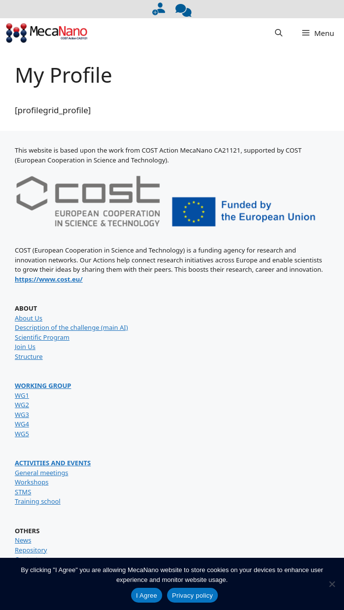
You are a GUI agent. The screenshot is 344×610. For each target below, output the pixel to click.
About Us (28, 318)
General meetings (41, 472)
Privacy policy (192, 595)
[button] (278, 33)
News (23, 540)
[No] (332, 584)
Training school (38, 501)
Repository (31, 550)
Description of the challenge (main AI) (71, 327)
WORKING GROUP (43, 385)
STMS (23, 491)
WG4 (22, 423)
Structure (29, 356)
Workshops (31, 482)
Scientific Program (42, 337)
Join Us (25, 346)
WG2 (22, 404)
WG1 (22, 395)
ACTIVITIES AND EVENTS (53, 462)
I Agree (146, 595)
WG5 (22, 433)
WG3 (22, 414)
